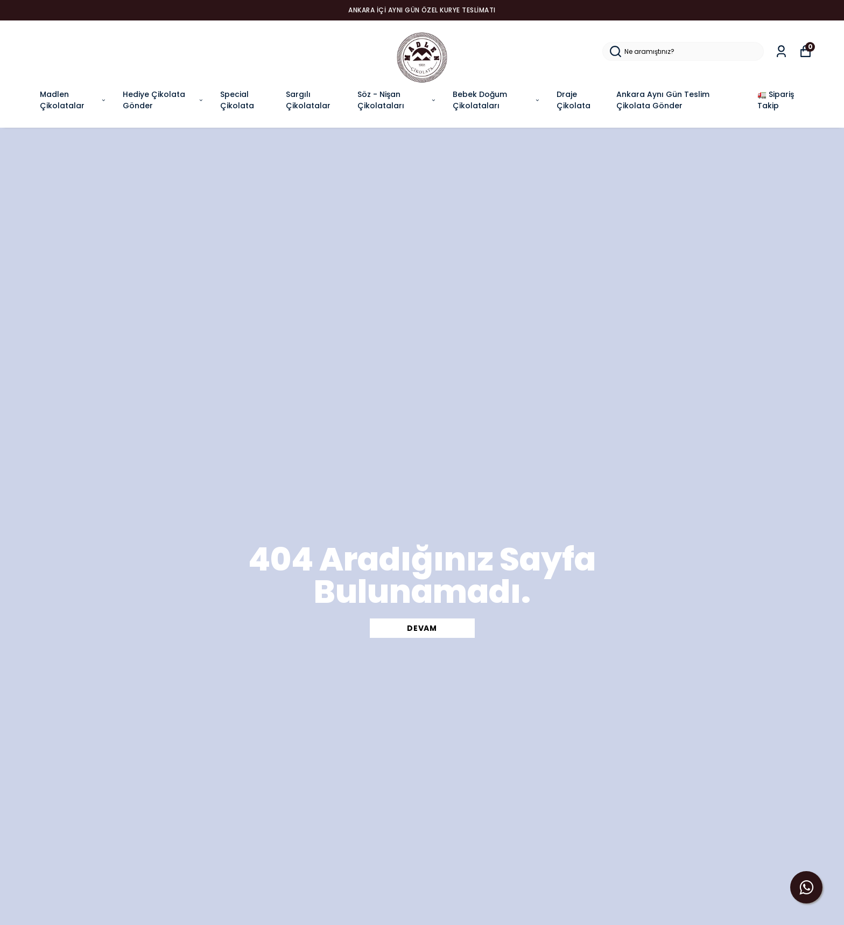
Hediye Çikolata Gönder (163, 100)
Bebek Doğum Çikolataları (496, 100)
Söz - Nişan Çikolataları (397, 100)
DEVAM (422, 628)
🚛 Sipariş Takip (775, 100)
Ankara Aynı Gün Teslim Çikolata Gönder (662, 100)
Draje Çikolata (573, 100)
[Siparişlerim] (781, 51)
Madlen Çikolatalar (73, 100)
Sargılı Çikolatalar (308, 100)
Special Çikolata (237, 100)
